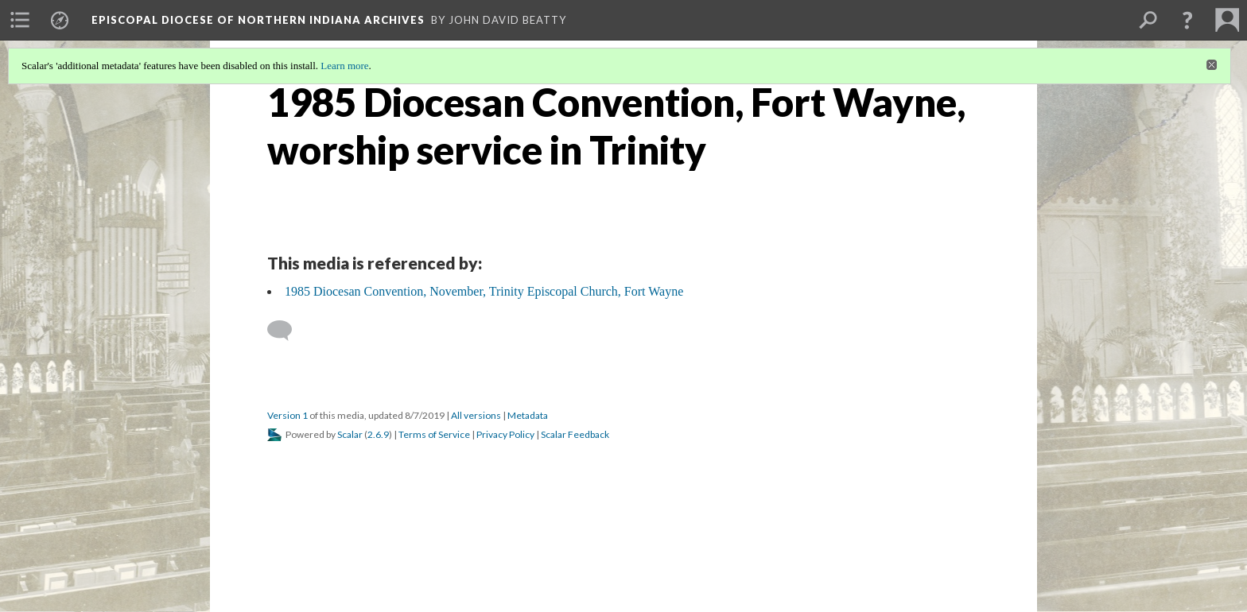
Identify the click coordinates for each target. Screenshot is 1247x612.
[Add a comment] (286, 330)
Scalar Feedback (575, 434)
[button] (1187, 20)
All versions (476, 415)
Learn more (344, 66)
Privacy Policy (505, 434)
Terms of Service (434, 434)
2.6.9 (378, 434)
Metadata (527, 415)
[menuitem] (20, 20)
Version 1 (287, 415)
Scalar (350, 434)
